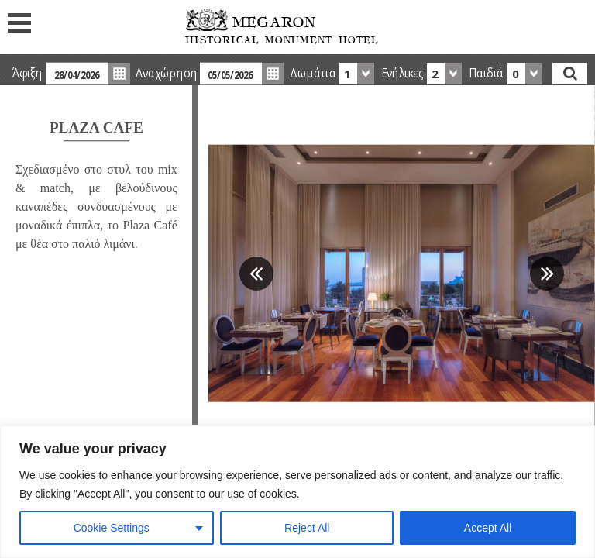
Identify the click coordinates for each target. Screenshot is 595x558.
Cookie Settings (112, 528)
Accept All (487, 528)
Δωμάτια (312, 73)
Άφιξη (27, 73)
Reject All (306, 528)
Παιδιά (486, 73)
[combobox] (356, 73)
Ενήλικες (402, 73)
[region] (297, 491)
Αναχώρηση (166, 73)
